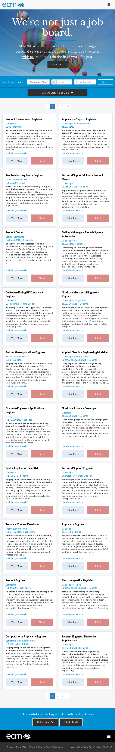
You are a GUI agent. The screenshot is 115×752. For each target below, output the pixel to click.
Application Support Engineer (79, 119)
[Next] (68, 106)
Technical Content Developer (22, 524)
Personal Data (44, 747)
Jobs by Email (71, 722)
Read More (57, 64)
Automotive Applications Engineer (26, 352)
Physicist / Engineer (73, 524)
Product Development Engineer (24, 119)
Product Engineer (16, 580)
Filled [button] (42, 161)
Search (105, 82)
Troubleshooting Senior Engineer (25, 175)
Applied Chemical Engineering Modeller (85, 352)
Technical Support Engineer (78, 468)
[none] (47, 106)
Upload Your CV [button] (45, 722)
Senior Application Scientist (22, 468)
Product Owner (15, 232)
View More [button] (16, 161)
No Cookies (58, 747)
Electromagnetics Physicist (77, 580)
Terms (32, 747)
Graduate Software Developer (79, 408)
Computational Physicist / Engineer (26, 636)
